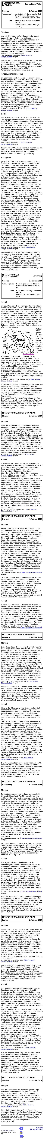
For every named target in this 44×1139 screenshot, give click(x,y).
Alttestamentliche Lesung (12, 74)
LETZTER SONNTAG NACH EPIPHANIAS (18, 413)
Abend (4, 302)
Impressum (39, 1127)
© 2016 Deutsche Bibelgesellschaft (31, 572)
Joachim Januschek (9, 1131)
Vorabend (5, 32)
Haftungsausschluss (36, 1129)
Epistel (4, 114)
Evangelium (6, 158)
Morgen (4, 421)
